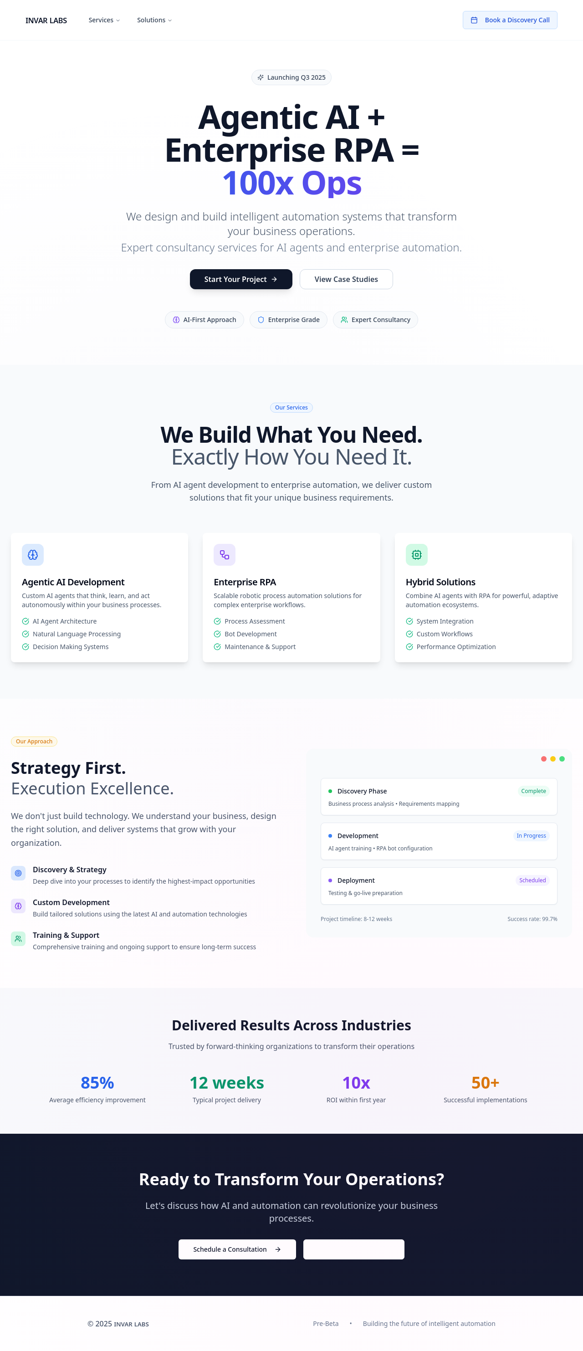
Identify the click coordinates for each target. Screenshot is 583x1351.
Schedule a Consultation (237, 1249)
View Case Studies (346, 279)
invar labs (46, 20)
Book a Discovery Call (510, 19)
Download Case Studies (353, 1249)
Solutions (155, 19)
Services (105, 19)
